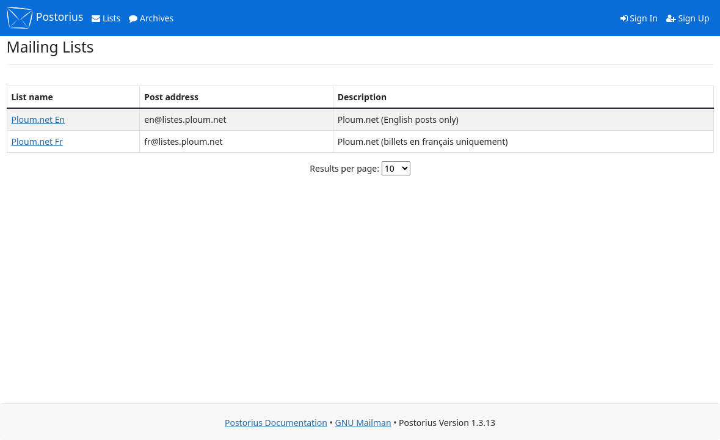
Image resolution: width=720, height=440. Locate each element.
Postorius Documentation (276, 422)
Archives (151, 18)
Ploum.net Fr (37, 141)
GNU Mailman (363, 422)
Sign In (639, 18)
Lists (106, 18)
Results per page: (344, 168)
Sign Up (688, 18)
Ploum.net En (38, 119)
